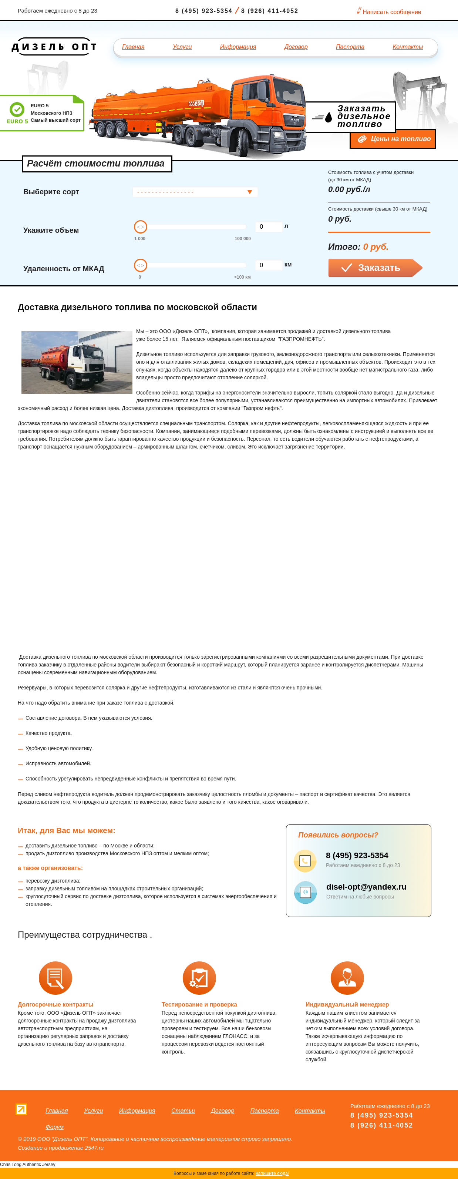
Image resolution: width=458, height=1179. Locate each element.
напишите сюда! (272, 1173)
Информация (238, 47)
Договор (296, 47)
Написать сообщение (392, 12)
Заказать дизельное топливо (364, 116)
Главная (133, 47)
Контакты (408, 47)
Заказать (379, 267)
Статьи (183, 1111)
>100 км (242, 277)
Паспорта (350, 47)
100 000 (243, 238)
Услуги (182, 47)
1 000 (139, 238)
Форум (55, 1127)
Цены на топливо (401, 138)
